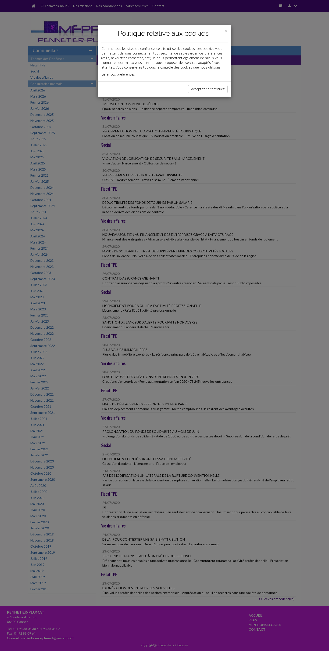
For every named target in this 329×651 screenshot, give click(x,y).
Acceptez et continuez (208, 89)
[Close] (226, 31)
